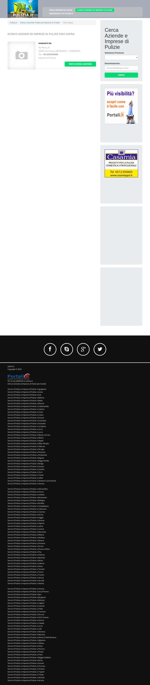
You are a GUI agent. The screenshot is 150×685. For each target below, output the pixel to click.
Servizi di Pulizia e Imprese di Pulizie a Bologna (26, 500)
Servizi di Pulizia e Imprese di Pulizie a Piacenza (26, 452)
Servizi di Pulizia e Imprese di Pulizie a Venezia (26, 677)
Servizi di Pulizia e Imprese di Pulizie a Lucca (25, 432)
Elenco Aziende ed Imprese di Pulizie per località (27, 384)
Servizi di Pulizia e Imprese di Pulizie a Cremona (27, 611)
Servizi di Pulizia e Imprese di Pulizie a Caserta (26, 606)
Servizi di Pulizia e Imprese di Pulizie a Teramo (26, 669)
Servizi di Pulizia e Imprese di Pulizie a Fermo (25, 514)
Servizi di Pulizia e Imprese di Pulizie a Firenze (26, 418)
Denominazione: (112, 63)
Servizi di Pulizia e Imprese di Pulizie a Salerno (26, 563)
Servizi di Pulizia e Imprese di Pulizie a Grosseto (27, 423)
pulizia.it (11, 366)
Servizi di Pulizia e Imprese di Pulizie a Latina (25, 526)
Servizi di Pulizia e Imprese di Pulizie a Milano (26, 438)
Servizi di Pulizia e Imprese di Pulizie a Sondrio (26, 469)
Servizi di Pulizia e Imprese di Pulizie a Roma (25, 660)
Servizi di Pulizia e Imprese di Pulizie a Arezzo (26, 492)
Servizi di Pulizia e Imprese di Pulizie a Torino (25, 572)
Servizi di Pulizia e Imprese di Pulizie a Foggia (25, 517)
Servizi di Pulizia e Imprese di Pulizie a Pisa (24, 552)
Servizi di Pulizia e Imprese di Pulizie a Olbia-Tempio (28, 443)
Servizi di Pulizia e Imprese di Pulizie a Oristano (26, 543)
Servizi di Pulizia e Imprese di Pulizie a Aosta (25, 392)
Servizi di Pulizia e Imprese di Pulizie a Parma (25, 546)
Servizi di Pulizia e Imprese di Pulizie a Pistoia (25, 651)
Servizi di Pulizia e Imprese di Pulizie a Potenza (26, 555)
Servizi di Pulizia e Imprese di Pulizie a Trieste (26, 674)
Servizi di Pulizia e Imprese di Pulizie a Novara (26, 540)
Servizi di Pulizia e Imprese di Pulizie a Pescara (26, 649)
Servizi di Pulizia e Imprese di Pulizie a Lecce (25, 626)
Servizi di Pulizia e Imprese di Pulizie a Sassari (26, 663)
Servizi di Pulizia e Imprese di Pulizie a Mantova (26, 631)
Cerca (121, 75)
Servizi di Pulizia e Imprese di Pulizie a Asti (24, 395)
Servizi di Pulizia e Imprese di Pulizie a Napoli (25, 440)
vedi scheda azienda (80, 64)
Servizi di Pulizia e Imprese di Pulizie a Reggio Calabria (29, 657)
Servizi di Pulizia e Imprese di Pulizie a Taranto (26, 569)
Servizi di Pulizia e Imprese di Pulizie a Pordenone (27, 455)
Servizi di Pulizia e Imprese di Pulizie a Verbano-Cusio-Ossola (32, 481)
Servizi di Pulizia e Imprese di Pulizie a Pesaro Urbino (29, 549)
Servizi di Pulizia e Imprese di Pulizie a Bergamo (27, 597)
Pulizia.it (13, 22)
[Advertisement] (126, 228)
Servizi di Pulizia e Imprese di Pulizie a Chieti (25, 609)
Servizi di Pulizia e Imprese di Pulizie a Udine (25, 478)
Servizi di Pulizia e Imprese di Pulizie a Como (25, 412)
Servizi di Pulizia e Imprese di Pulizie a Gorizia (26, 620)
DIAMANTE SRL (45, 43)
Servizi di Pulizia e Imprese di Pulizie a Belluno (26, 397)
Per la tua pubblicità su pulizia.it (20, 381)
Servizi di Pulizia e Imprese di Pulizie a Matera (26, 535)
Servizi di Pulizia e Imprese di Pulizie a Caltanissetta (28, 406)
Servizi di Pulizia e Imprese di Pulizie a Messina (26, 634)
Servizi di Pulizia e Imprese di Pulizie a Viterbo (26, 583)
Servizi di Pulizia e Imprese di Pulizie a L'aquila (26, 623)
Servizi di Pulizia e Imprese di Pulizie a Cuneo (25, 415)
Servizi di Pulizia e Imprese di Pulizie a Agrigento (27, 389)
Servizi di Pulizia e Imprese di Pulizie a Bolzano (26, 600)
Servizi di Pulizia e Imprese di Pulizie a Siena (25, 566)
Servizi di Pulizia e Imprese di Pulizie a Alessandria (28, 489)
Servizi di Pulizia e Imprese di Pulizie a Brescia (26, 403)
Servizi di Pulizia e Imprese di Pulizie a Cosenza (26, 512)
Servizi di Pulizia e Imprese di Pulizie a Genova (26, 520)
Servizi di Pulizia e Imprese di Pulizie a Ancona (26, 588)
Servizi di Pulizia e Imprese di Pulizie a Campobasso (28, 506)
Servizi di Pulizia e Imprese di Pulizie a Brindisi (26, 503)
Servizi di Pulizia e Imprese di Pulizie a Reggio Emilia (28, 460)
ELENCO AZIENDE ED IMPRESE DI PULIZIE (94, 10)
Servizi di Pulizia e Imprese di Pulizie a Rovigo (25, 463)
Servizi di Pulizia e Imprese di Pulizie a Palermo (26, 446)
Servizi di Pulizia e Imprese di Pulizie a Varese (26, 577)
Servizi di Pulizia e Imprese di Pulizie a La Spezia (27, 426)
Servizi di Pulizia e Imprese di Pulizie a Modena (26, 537)
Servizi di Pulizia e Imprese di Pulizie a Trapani (26, 672)
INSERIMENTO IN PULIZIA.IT (61, 13)
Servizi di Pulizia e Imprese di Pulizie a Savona (26, 466)
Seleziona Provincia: (114, 53)
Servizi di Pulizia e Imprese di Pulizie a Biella (25, 400)
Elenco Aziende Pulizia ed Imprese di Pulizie (40, 22)
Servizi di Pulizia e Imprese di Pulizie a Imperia (26, 523)
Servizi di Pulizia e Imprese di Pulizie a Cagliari (26, 603)
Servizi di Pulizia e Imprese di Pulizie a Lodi (24, 629)
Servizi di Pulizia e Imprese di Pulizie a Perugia (26, 449)
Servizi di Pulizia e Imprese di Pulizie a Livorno (26, 529)
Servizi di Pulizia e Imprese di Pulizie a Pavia (25, 646)
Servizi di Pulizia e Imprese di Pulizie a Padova (26, 643)
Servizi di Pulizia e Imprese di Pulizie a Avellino (26, 494)
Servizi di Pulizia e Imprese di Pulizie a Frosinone (27, 420)
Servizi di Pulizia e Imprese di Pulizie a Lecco (25, 429)
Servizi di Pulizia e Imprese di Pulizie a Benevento (27, 497)
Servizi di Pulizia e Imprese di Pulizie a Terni (25, 472)
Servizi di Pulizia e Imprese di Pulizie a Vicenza (26, 483)
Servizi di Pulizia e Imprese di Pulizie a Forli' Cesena (28, 617)
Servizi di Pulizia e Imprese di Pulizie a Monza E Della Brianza (32, 637)
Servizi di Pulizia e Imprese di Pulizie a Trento (25, 475)
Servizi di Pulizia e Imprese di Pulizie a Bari (24, 594)
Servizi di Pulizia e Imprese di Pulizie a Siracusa (26, 666)
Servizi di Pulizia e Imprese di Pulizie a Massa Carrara (29, 435)
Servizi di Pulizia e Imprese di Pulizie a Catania (26, 409)
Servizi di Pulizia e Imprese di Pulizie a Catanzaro (27, 509)
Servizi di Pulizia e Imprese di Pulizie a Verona (26, 680)
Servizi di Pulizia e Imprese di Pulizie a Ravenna (26, 557)
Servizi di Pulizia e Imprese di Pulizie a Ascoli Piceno (28, 591)
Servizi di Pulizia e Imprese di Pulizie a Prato (25, 654)
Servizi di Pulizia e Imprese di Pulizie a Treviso (26, 575)
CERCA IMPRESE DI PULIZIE (60, 10)
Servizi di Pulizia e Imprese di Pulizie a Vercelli (26, 580)
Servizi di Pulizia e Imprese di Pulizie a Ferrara (26, 614)
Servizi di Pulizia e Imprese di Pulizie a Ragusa (26, 458)
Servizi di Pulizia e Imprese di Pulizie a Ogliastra (27, 640)
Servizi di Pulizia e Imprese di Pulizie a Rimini (25, 560)
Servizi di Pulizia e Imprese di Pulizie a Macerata (27, 532)
